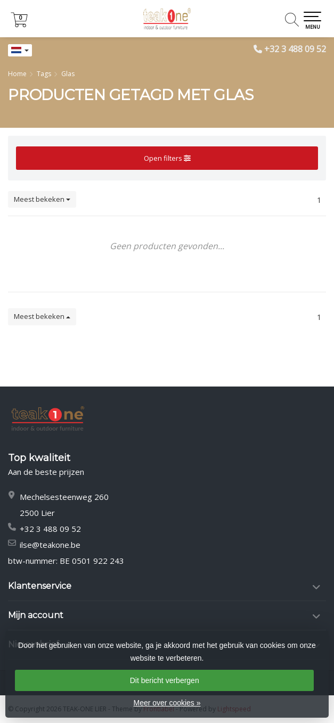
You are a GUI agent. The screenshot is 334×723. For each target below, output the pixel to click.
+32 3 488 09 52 (295, 49)
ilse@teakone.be (50, 544)
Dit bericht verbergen (164, 680)
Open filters (167, 158)
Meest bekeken (42, 199)
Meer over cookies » (166, 703)
